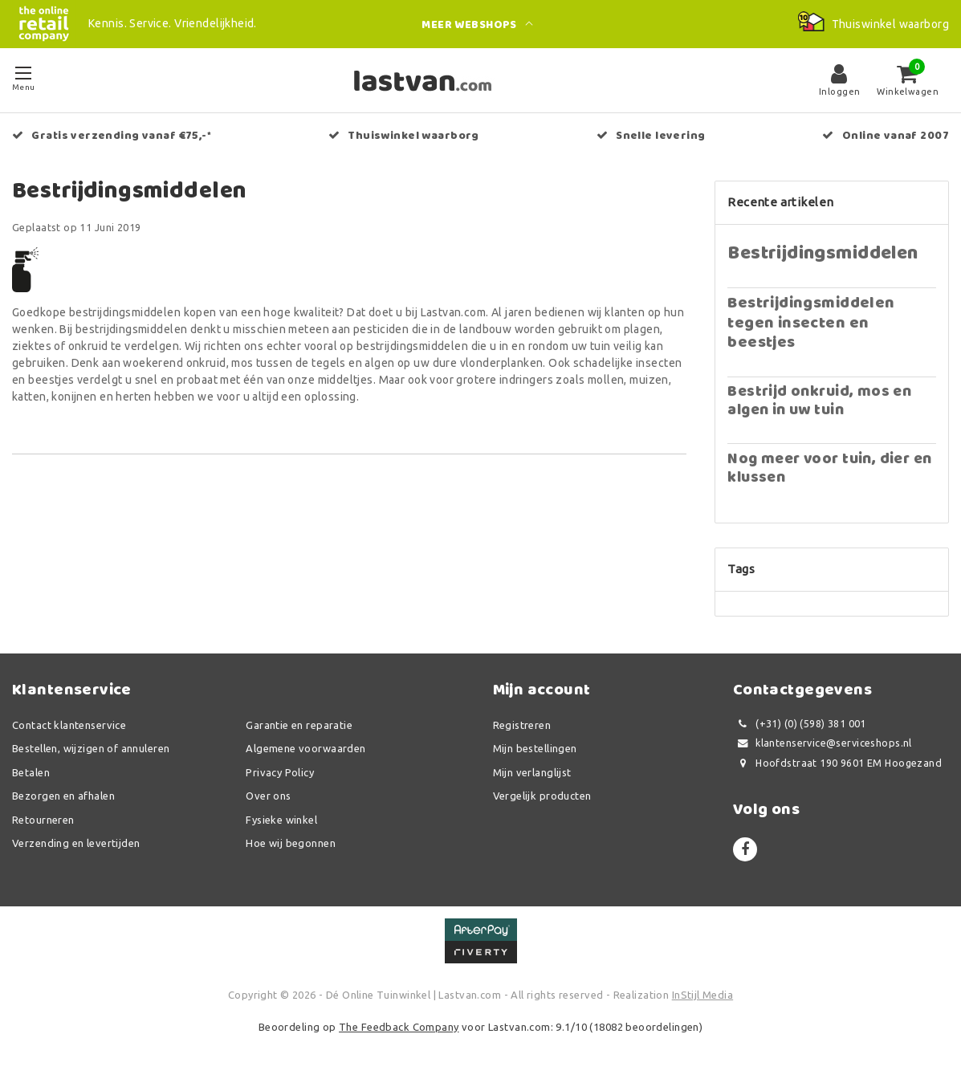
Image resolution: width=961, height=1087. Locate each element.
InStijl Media (702, 994)
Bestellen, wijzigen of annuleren (90, 748)
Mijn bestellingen (535, 748)
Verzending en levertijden (76, 843)
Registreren (522, 725)
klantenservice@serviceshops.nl (822, 743)
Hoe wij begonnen (291, 843)
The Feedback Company (398, 1026)
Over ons (268, 795)
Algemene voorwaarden (305, 748)
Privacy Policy (280, 772)
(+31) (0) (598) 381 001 (799, 724)
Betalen (31, 772)
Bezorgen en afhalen (63, 795)
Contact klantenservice (69, 725)
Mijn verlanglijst (532, 772)
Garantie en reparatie (299, 725)
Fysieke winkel (281, 819)
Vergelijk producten (542, 795)
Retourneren (43, 819)
